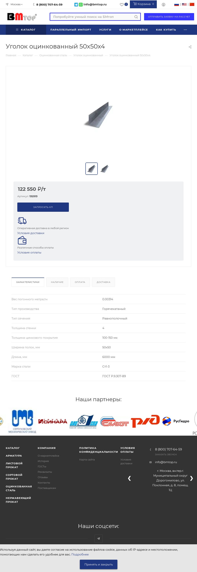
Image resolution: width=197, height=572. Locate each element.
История (43, 461)
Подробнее (80, 554)
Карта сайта (87, 459)
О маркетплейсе (48, 455)
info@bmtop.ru (166, 462)
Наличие (57, 282)
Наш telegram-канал (98, 538)
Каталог (13, 447)
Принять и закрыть (98, 564)
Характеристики (27, 282)
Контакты (44, 482)
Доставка (103, 282)
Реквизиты (45, 471)
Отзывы (43, 477)
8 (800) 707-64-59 (49, 4)
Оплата (80, 282)
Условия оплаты (29, 252)
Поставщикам (47, 487)
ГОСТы (42, 466)
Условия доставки (30, 233)
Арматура (14, 455)
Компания (47, 447)
